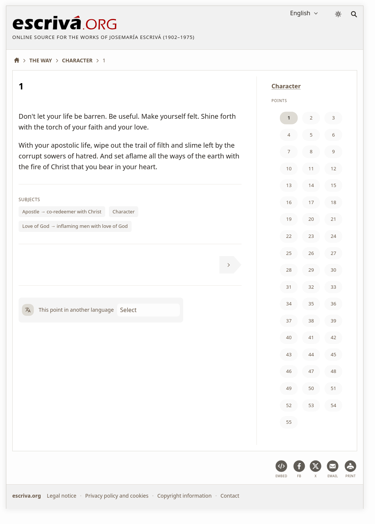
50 (311, 388)
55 (289, 422)
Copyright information (184, 495)
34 (289, 303)
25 (289, 253)
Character (124, 211)
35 (311, 303)
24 (333, 236)
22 (289, 236)
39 (333, 320)
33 (333, 287)
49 (289, 388)
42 (333, 337)
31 (289, 287)
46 (289, 371)
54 (333, 405)
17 (311, 202)
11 (311, 168)
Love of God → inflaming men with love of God (75, 226)
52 (289, 405)
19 (289, 219)
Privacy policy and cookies (116, 495)
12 (333, 168)
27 (333, 253)
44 (311, 354)
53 (311, 405)
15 (333, 185)
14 (311, 185)
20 (311, 219)
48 (333, 371)
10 (289, 168)
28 (289, 269)
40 (289, 337)
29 (311, 269)
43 (289, 354)
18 (333, 202)
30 (333, 269)
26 (311, 253)
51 (333, 388)
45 (333, 354)
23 (311, 236)
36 (333, 303)
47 (311, 371)
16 (289, 202)
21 (333, 219)
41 (311, 337)
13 (289, 185)
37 (289, 320)
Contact (229, 495)
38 (311, 320)
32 (311, 287)
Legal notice (61, 495)
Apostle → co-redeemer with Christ (61, 211)
